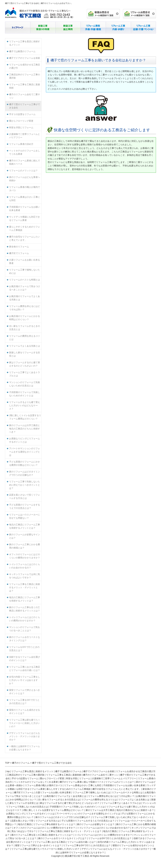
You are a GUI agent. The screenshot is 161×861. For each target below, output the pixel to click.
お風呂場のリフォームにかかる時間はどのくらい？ (24, 318)
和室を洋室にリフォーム (21, 127)
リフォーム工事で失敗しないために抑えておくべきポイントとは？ (24, 484)
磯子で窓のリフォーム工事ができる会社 (24, 106)
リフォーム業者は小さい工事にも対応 (24, 199)
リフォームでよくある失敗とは (24, 346)
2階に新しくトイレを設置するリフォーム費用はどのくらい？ (25, 417)
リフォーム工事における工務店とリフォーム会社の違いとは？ (24, 668)
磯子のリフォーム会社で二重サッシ (24, 96)
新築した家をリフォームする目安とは (24, 354)
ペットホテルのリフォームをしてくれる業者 (24, 152)
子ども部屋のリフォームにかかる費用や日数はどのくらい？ (24, 463)
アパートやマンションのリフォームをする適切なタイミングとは (24, 451)
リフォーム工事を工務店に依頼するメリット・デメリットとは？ (24, 587)
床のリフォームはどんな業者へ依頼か (24, 179)
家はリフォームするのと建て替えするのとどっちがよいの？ (24, 364)
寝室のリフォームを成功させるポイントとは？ (24, 711)
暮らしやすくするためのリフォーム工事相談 (24, 228)
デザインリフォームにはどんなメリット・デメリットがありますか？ (24, 736)
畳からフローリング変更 (21, 121)
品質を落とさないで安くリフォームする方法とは (24, 496)
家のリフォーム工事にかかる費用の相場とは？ (24, 546)
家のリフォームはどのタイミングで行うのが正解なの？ (24, 473)
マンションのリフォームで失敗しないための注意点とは (24, 384)
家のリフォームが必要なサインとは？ (24, 536)
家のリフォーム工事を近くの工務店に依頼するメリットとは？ (24, 609)
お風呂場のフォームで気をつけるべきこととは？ (24, 288)
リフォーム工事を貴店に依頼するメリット (24, 43)
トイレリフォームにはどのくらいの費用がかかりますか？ (24, 619)
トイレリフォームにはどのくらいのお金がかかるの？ (24, 566)
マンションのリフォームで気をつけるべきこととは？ (24, 629)
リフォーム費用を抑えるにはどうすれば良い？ (24, 308)
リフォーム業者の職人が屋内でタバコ (24, 189)
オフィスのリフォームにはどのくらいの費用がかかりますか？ (24, 556)
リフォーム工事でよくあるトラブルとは (24, 374)
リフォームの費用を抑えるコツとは (24, 338)
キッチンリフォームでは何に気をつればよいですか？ (24, 576)
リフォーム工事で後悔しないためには (24, 271)
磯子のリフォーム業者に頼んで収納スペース (24, 162)
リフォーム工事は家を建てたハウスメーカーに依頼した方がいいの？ (24, 723)
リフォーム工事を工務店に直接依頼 (24, 86)
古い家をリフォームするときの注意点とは (24, 328)
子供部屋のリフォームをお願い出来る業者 (24, 208)
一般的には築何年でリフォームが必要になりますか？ (24, 748)
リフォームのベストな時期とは (24, 280)
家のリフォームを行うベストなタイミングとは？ (24, 639)
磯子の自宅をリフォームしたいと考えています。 (24, 238)
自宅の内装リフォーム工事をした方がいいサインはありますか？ (24, 680)
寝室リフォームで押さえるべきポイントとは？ (24, 692)
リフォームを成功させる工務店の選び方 (24, 66)
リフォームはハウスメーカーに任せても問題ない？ (24, 516)
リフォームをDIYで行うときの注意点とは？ (24, 649)
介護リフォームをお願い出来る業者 (24, 261)
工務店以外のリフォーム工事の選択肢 (24, 76)
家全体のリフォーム (19, 247)
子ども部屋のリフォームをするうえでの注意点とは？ (24, 506)
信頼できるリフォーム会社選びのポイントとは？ (24, 659)
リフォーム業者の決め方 (21, 144)
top (8, 771)
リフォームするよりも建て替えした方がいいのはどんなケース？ (24, 405)
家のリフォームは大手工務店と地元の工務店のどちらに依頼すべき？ (24, 428)
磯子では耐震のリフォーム (22, 51)
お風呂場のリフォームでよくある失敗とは (24, 298)
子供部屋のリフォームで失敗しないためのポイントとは (24, 394)
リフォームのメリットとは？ (23, 170)
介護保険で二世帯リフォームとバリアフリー (24, 136)
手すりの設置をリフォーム (22, 114)
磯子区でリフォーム (19, 253)
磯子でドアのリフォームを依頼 (24, 58)
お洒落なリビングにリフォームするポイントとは (24, 440)
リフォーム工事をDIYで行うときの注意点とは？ (24, 702)
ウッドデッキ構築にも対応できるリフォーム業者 (24, 218)
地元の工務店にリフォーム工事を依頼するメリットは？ (24, 599)
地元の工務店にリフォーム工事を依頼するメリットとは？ (24, 526)
